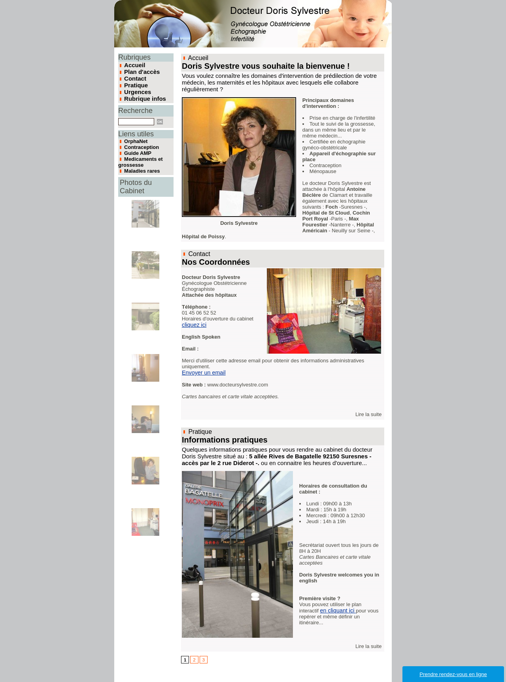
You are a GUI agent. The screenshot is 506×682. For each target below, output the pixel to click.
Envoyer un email (203, 371)
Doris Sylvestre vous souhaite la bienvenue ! (257, 66)
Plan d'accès (140, 71)
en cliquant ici (337, 608)
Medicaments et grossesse (137, 155)
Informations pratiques (220, 438)
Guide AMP (135, 147)
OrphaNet (134, 138)
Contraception (139, 143)
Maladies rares (139, 162)
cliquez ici (194, 323)
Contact (134, 77)
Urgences (136, 90)
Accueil (134, 65)
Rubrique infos (143, 96)
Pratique (135, 84)
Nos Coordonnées (212, 261)
